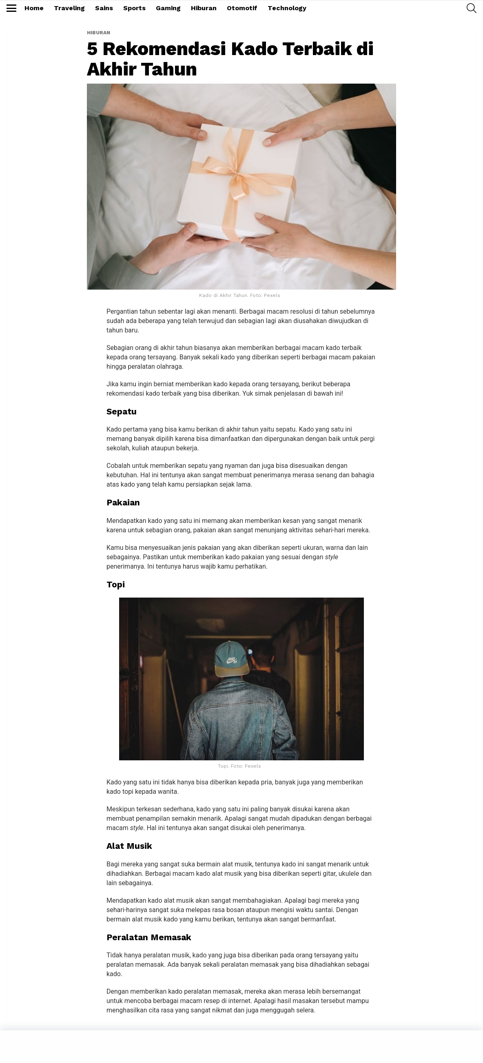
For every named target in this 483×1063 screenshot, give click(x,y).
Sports (134, 8)
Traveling (69, 8)
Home (34, 8)
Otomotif (242, 8)
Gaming (168, 8)
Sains (104, 8)
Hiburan (204, 8)
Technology (287, 8)
